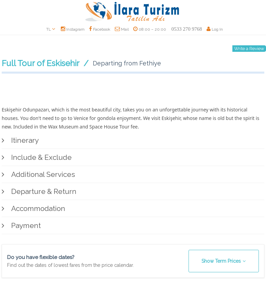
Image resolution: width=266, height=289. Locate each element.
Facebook (99, 29)
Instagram (73, 29)
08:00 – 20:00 (149, 29)
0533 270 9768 (187, 29)
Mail (122, 29)
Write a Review (249, 48)
